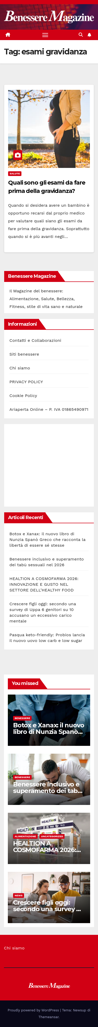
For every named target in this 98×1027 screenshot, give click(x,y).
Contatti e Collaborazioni (35, 340)
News (18, 895)
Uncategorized (52, 836)
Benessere (22, 718)
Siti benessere (24, 354)
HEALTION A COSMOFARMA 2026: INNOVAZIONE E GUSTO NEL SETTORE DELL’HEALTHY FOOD (44, 584)
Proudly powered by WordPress (34, 1010)
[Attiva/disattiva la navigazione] (45, 35)
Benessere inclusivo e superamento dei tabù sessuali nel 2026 (47, 790)
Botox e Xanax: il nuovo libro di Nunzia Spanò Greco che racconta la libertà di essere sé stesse (47, 539)
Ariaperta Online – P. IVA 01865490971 (48, 409)
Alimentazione (25, 836)
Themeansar (48, 1017)
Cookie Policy (23, 395)
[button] (81, 34)
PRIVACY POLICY (26, 381)
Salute (15, 173)
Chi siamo (19, 368)
